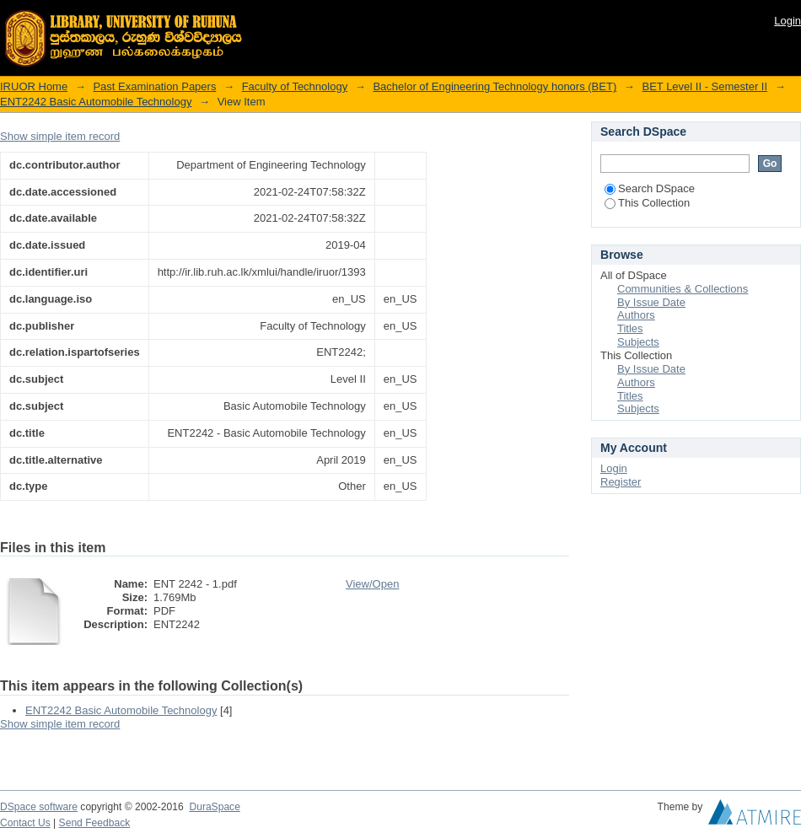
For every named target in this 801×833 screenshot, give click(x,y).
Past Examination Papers (154, 86)
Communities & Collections (682, 288)
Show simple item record (60, 136)
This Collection (647, 202)
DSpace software (39, 807)
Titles (630, 328)
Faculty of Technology (295, 86)
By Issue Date (651, 302)
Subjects (638, 342)
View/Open (372, 584)
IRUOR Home (33, 86)
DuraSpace (214, 807)
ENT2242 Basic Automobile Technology (95, 101)
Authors (636, 315)
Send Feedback (95, 823)
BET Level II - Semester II (704, 86)
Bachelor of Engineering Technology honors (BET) (494, 86)
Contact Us (25, 823)
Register (620, 482)
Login (787, 20)
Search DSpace (650, 188)
